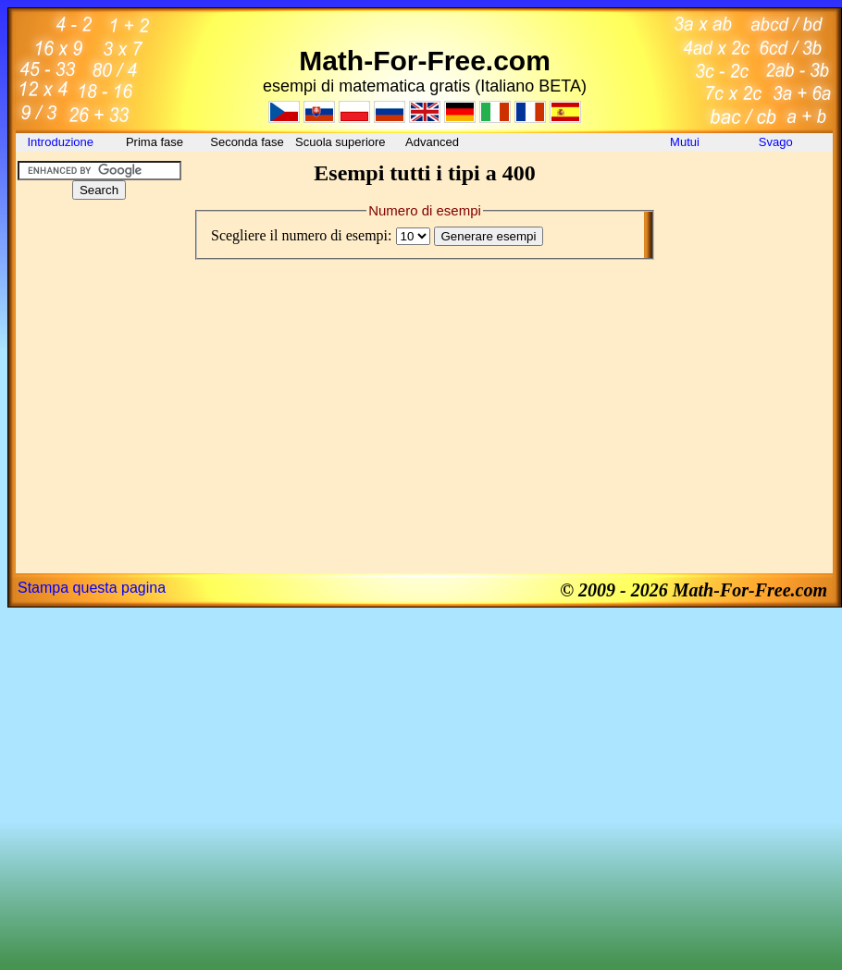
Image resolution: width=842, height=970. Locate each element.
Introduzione (61, 142)
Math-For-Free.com (425, 60)
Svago (777, 142)
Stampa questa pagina (92, 588)
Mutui (685, 142)
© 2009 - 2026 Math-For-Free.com (693, 590)
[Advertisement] (99, 327)
